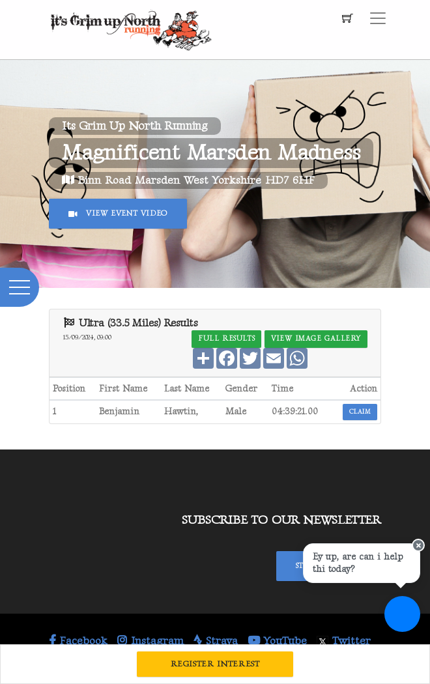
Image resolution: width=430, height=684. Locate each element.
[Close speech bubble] (418, 545)
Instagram (150, 641)
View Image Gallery (316, 338)
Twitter (344, 641)
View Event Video (117, 213)
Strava (216, 641)
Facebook (78, 641)
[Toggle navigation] (378, 18)
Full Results (226, 338)
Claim (360, 412)
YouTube (277, 641)
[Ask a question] (402, 614)
